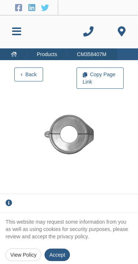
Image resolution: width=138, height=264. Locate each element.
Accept (57, 255)
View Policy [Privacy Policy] (23, 255)
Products (47, 54)
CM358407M (91, 54)
